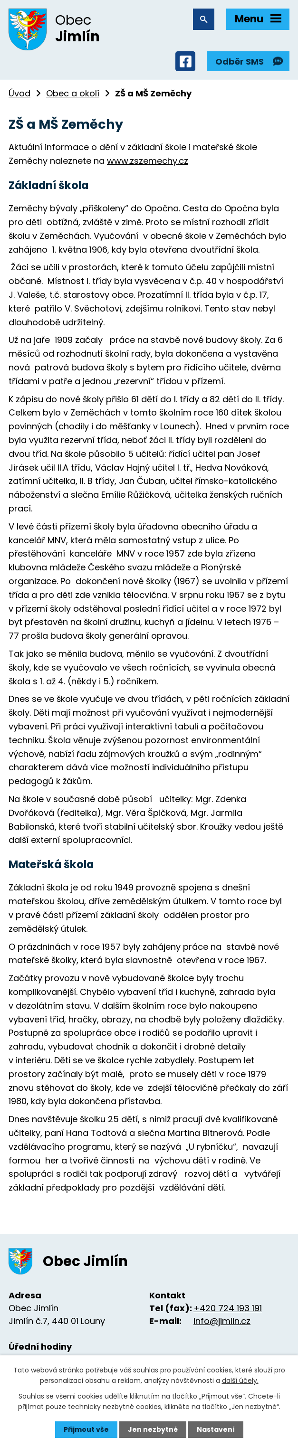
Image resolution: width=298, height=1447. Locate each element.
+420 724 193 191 (227, 1308)
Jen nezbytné (153, 1429)
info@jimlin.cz (221, 1321)
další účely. (240, 1380)
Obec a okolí (72, 93)
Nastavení (216, 1429)
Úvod (19, 93)
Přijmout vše (86, 1429)
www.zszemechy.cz (147, 161)
